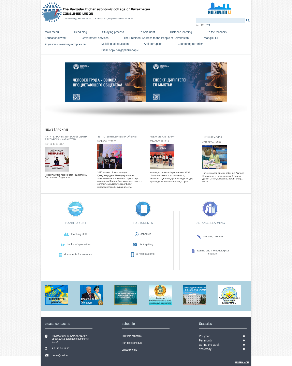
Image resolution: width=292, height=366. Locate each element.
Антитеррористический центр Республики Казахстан (66, 138)
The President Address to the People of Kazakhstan (156, 38)
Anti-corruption (153, 43)
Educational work (56, 38)
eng (208, 24)
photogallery (146, 244)
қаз (197, 25)
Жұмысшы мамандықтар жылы (65, 44)
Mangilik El (211, 38)
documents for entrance (78, 254)
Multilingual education (115, 43)
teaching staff (79, 234)
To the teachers (217, 32)
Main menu (52, 32)
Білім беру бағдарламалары (119, 50)
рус (202, 24)
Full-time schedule (132, 336)
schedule (146, 233)
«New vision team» (162, 136)
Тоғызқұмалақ (212, 137)
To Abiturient (147, 32)
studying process (213, 236)
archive (62, 129)
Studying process (113, 32)
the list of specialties (78, 244)
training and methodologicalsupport (212, 252)
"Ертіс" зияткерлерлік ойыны (116, 136)
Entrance (242, 362)
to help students (145, 253)
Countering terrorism (191, 43)
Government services (95, 38)
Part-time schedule (132, 342)
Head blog (80, 32)
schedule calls (129, 349)
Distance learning (181, 32)
